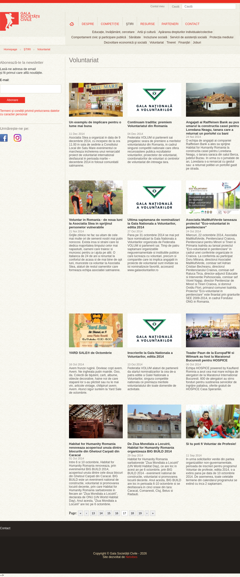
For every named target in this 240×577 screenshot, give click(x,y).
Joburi (197, 42)
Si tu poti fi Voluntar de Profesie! (211, 444)
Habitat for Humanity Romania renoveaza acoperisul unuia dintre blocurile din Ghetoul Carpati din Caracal (95, 449)
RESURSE (147, 24)
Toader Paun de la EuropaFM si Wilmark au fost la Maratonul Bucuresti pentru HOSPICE (210, 356)
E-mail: (4, 80)
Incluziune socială (155, 37)
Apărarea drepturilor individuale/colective (185, 32)
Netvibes (132, 557)
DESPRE (88, 24)
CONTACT (192, 24)
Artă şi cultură (146, 32)
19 (140, 513)
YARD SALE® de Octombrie (90, 353)
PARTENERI (170, 24)
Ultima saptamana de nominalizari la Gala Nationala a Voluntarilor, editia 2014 (154, 223)
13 (93, 513)
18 (132, 513)
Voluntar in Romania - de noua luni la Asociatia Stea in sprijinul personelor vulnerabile (95, 223)
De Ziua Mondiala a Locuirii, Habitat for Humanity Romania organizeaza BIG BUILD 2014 (151, 447)
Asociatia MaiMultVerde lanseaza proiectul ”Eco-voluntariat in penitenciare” (211, 223)
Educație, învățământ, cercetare (113, 32)
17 (124, 513)
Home (72, 24)
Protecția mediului (221, 37)
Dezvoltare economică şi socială (125, 42)
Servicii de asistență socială (188, 37)
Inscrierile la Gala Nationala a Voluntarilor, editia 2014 (150, 354)
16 (116, 513)
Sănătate (135, 37)
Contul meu (157, 6)
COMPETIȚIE (110, 24)
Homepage (10, 49)
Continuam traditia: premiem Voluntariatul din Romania (150, 124)
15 (108, 513)
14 (101, 513)
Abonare (12, 100)
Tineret (171, 42)
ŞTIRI (130, 24)
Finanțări (184, 42)
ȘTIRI (27, 49)
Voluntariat (157, 42)
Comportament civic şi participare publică (98, 37)
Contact (5, 528)
